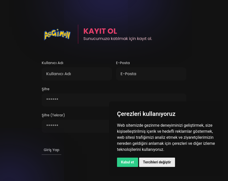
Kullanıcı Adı (52, 62)
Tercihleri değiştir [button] (157, 162)
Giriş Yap (51, 149)
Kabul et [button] (127, 162)
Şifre (45, 89)
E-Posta (123, 62)
